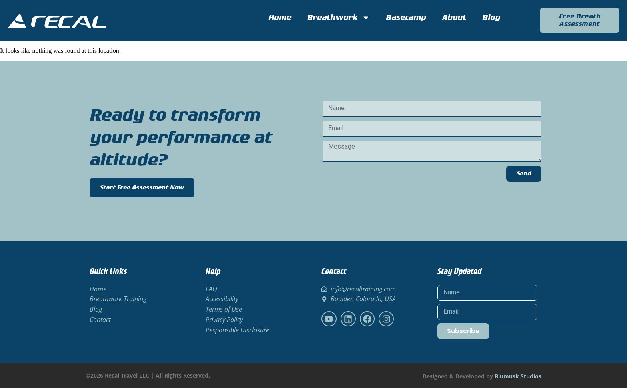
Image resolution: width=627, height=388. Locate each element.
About (454, 18)
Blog (491, 18)
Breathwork (338, 18)
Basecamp (406, 18)
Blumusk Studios (518, 376)
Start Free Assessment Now (142, 188)
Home (279, 18)
